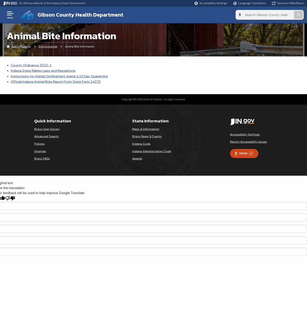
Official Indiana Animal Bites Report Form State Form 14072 (56, 81)
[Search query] (269, 15)
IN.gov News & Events (147, 136)
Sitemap (40, 151)
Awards (137, 158)
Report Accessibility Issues (248, 142)
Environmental (48, 46)
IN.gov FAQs (42, 158)
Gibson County (21, 46)
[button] (210, 3)
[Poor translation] (10, 198)
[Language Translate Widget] (250, 3)
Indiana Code (141, 144)
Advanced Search (46, 136)
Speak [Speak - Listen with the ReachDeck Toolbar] (243, 153)
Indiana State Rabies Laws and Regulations (43, 70)
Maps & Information (145, 129)
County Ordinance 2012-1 (31, 65)
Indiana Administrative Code (151, 151)
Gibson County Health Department (80, 15)
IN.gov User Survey (47, 129)
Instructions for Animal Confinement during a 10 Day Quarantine (59, 76)
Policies (39, 144)
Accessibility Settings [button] (245, 134)
